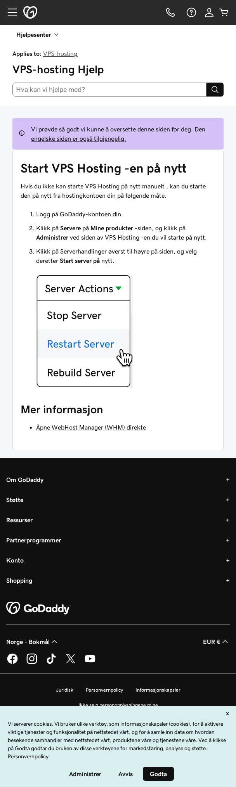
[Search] (215, 90)
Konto (15, 560)
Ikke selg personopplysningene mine (118, 705)
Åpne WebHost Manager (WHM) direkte (91, 427)
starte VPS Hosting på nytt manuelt (116, 186)
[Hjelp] (190, 12)
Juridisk (64, 689)
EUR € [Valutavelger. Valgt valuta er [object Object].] (216, 641)
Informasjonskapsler (157, 689)
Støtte (14, 500)
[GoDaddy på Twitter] (70, 662)
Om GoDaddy (24, 479)
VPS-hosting (60, 53)
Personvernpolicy (104, 689)
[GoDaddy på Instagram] (32, 662)
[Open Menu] (9, 12)
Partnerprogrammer (33, 540)
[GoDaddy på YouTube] (90, 662)
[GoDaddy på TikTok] (51, 662)
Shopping (19, 580)
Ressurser (19, 520)
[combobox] (109, 89)
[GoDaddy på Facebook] (12, 662)
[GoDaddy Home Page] (38, 608)
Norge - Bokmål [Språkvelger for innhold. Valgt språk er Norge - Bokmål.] (32, 641)
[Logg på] (209, 12)
